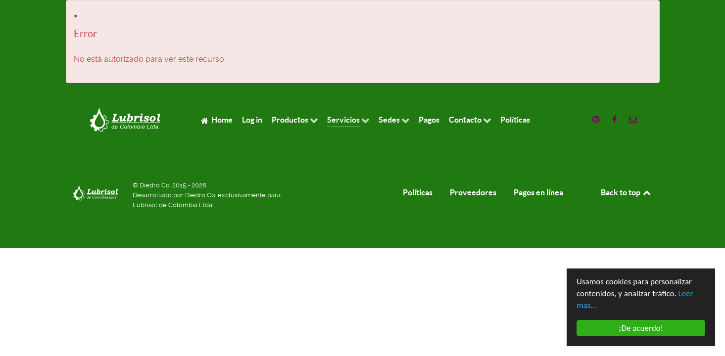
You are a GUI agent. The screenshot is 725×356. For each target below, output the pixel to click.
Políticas (418, 192)
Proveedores (473, 192)
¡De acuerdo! (640, 328)
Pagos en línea (538, 192)
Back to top (626, 192)
